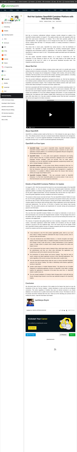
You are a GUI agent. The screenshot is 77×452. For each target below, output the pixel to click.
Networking (5, 27)
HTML (11, 10)
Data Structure (6, 23)
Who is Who (5, 119)
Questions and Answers (8, 106)
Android (4, 59)
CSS (17, 10)
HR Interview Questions (8, 113)
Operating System (7, 35)
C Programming (6, 67)
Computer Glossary (6, 116)
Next (72, 334)
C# (67, 10)
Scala (61, 10)
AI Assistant (46, 1)
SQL (5, 10)
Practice (32, 1)
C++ (49, 10)
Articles (38, 1)
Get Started (32, 327)
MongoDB (5, 79)
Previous (63, 334)
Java (39, 10)
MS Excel (5, 43)
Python (32, 10)
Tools (59, 1)
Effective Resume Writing (8, 109)
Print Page (30, 334)
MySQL (4, 83)
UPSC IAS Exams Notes (8, 100)
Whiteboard (11, 1)
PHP (55, 10)
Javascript (24, 10)
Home (4, 1)
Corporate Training (68, 1)
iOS (3, 47)
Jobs (54, 1)
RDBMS (4, 31)
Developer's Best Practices (8, 103)
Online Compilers (22, 1)
